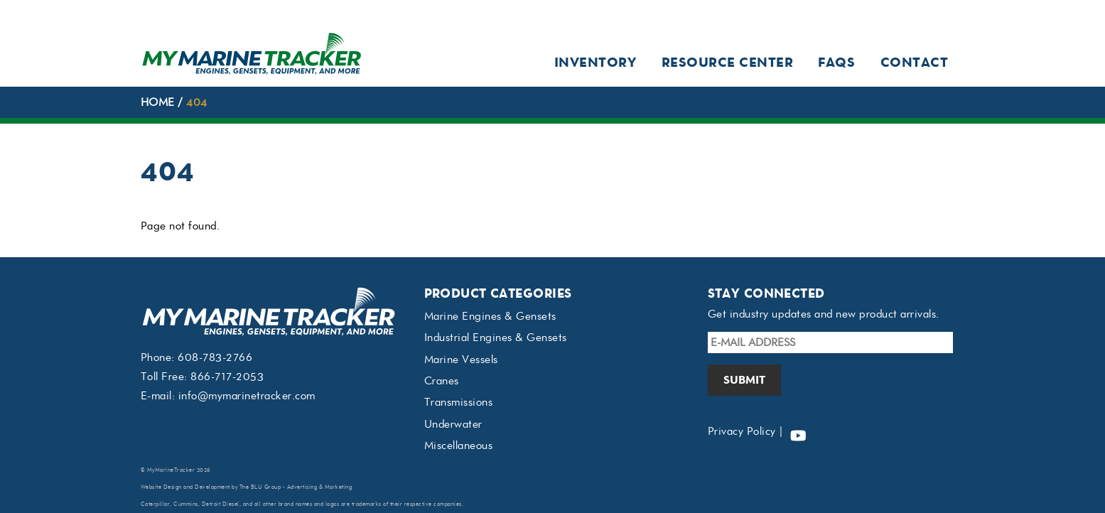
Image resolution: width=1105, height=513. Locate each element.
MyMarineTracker (171, 470)
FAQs (836, 62)
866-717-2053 (227, 376)
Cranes (441, 381)
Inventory (595, 62)
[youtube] (798, 431)
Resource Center (728, 62)
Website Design (161, 487)
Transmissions (458, 402)
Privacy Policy (742, 431)
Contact (914, 62)
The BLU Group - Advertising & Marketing (295, 487)
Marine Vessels (461, 359)
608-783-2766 (215, 357)
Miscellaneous (458, 445)
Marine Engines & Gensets (490, 316)
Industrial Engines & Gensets (495, 337)
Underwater (453, 424)
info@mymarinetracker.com (247, 396)
